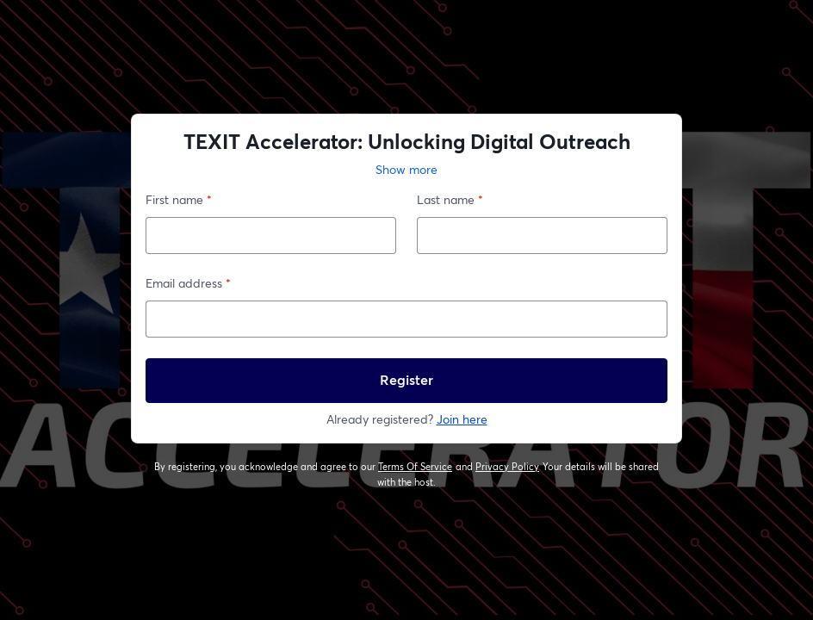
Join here (462, 419)
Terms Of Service (415, 467)
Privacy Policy (507, 467)
